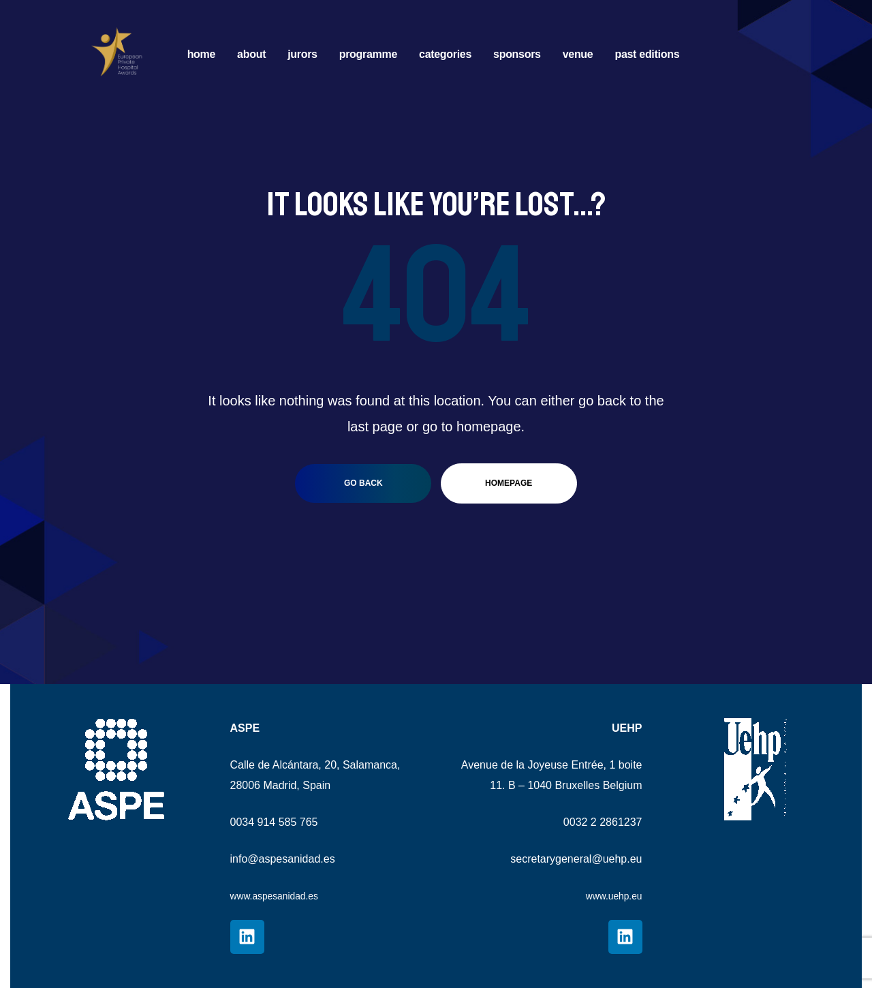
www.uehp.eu (609, 895)
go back (363, 483)
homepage (508, 483)
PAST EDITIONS (646, 54)
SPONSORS (517, 54)
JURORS (302, 54)
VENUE (578, 54)
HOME (201, 54)
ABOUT (251, 54)
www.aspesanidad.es (281, 895)
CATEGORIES (445, 54)
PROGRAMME (368, 54)
